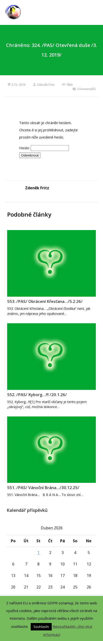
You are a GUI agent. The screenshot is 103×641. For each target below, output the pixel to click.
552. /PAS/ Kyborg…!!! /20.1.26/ (37, 394)
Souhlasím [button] (41, 626)
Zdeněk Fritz (44, 84)
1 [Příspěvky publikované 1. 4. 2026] (38, 552)
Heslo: (44, 147)
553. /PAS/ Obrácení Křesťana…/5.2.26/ (45, 301)
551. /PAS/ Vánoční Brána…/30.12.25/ (43, 487)
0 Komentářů (84, 89)
